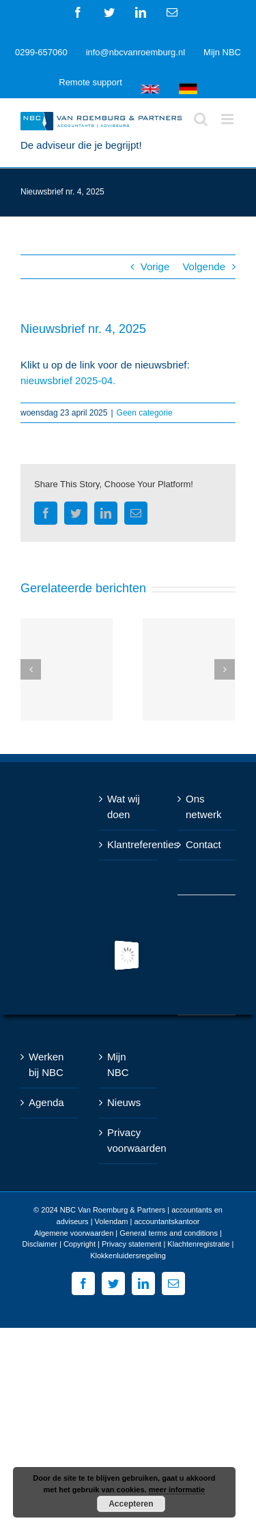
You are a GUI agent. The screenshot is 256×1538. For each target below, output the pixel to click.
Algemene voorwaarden (73, 1233)
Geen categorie (145, 413)
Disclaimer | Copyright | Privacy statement (92, 1244)
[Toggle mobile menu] (228, 119)
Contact (203, 844)
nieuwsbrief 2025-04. (67, 380)
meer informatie (177, 1489)
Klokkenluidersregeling (128, 1255)
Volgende (203, 266)
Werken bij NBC (46, 1064)
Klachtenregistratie (198, 1244)
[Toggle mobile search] (201, 119)
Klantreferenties (128, 844)
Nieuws (124, 1102)
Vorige (155, 266)
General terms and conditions (168, 1233)
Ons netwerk (204, 806)
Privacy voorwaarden (128, 1140)
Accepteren (131, 1504)
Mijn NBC (118, 1064)
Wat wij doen (123, 806)
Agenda (46, 1102)
